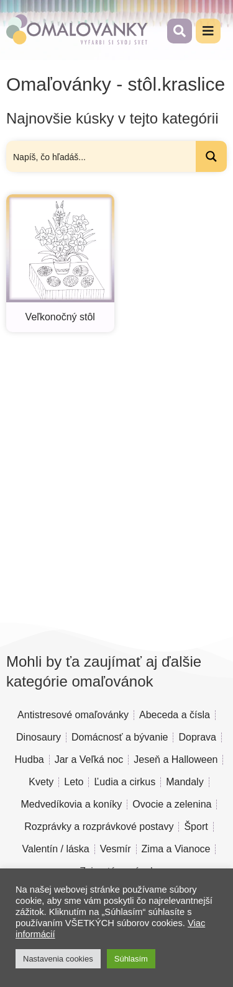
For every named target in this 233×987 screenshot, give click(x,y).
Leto (73, 782)
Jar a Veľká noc (89, 759)
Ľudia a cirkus (124, 782)
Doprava (197, 737)
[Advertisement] (116, 473)
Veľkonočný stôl (60, 317)
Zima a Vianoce (176, 849)
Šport (196, 826)
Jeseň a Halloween (175, 759)
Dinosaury (38, 737)
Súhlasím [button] (131, 958)
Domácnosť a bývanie (119, 737)
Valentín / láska (55, 849)
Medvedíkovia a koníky (71, 804)
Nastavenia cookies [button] (58, 958)
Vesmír (115, 849)
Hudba (29, 759)
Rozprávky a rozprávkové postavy (98, 826)
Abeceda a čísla (174, 715)
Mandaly (184, 782)
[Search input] (101, 156)
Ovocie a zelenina (171, 804)
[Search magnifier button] (211, 156)
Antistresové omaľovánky (73, 715)
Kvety (41, 782)
